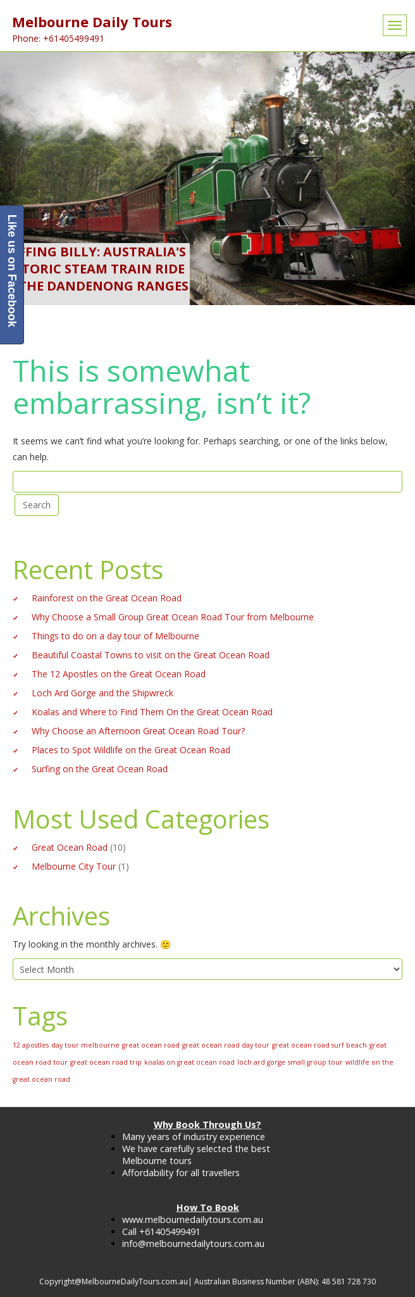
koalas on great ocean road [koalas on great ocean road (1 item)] (189, 1062)
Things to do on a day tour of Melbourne (115, 636)
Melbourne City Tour (74, 866)
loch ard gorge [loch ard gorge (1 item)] (261, 1062)
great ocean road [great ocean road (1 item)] (151, 1045)
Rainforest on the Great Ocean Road (107, 598)
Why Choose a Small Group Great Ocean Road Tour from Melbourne (173, 617)
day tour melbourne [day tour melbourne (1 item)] (85, 1045)
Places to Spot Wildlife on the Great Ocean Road (131, 750)
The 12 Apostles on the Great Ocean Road (119, 674)
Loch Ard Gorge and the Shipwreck (102, 693)
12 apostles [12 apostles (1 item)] (31, 1045)
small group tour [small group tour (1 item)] (315, 1062)
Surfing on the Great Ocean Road (100, 769)
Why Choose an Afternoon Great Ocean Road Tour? (138, 731)
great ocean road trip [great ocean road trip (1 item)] (106, 1062)
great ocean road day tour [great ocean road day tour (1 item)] (225, 1045)
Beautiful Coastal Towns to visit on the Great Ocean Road (150, 655)
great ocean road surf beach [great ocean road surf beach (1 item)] (319, 1045)
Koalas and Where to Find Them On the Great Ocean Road (152, 712)
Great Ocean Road (70, 847)
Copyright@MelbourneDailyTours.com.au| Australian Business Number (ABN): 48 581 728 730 (207, 1281)
